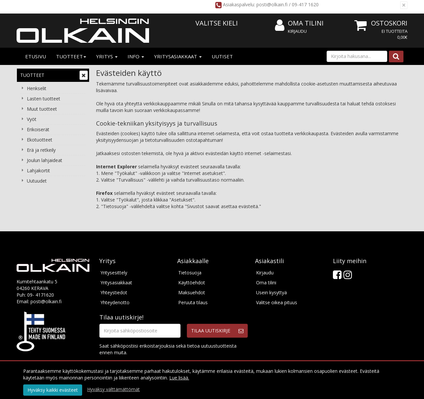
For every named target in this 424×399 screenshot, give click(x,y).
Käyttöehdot (191, 282)
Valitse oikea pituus (276, 302)
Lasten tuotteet (43, 98)
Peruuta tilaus (193, 302)
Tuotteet (71, 56)
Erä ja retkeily (41, 150)
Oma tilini (299, 23)
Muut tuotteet (42, 109)
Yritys (107, 56)
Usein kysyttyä (271, 292)
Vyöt (31, 119)
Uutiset (222, 56)
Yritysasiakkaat (178, 56)
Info (136, 56)
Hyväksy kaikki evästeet (52, 390)
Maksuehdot (191, 292)
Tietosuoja (189, 272)
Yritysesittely (113, 272)
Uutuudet (37, 181)
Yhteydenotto (115, 302)
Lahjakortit (38, 170)
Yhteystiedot (113, 292)
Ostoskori (389, 23)
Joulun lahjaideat (44, 160)
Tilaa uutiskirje (210, 330)
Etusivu (35, 56)
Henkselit (36, 88)
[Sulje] (403, 5)
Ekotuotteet (39, 140)
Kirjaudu (297, 31)
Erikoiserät (38, 129)
